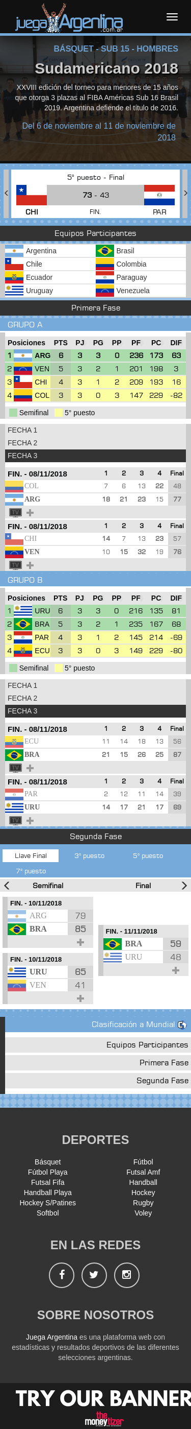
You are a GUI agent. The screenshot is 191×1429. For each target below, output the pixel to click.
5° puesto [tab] (148, 855)
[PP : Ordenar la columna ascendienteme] (116, 343)
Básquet (48, 1162)
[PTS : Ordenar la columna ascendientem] (60, 343)
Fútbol (143, 1162)
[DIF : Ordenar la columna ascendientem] (176, 343)
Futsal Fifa (47, 1182)
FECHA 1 (22, 430)
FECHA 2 (22, 443)
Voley (143, 1213)
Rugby (143, 1203)
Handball (143, 1182)
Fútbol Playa (48, 1172)
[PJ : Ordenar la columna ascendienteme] (80, 343)
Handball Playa (48, 1192)
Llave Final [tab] (31, 855)
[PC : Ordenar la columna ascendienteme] (156, 343)
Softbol (48, 1213)
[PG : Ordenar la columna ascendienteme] (98, 343)
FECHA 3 (22, 455)
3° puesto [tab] (89, 855)
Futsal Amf (143, 1172)
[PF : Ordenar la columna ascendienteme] (136, 343)
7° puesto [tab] (31, 871)
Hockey (143, 1192)
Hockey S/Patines (48, 1203)
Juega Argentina (51, 1337)
